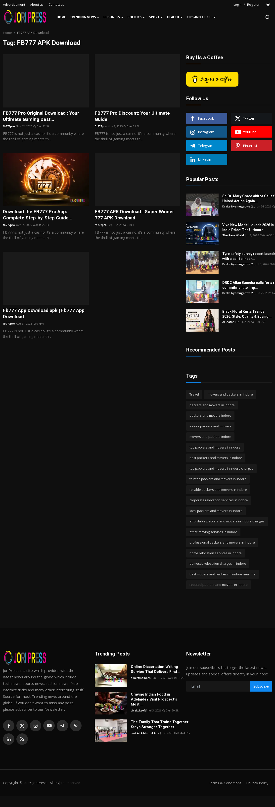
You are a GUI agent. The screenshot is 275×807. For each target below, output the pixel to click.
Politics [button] (136, 17)
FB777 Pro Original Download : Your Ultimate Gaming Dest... (43, 116)
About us (37, 4)
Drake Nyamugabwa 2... (238, 206)
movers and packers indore (210, 436)
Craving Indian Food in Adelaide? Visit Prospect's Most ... (154, 699)
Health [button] (175, 17)
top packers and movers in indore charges (221, 468)
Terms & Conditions (223, 782)
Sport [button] (156, 17)
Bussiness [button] (113, 17)
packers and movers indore (210, 415)
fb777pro (9, 127)
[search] (267, 17)
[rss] (22, 739)
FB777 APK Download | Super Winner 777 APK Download (136, 215)
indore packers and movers (210, 426)
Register (253, 4)
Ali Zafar (228, 322)
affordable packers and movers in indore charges (227, 521)
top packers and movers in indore (214, 447)
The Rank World (233, 235)
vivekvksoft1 (139, 710)
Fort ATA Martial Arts (145, 733)
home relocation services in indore (215, 553)
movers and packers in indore (230, 394)
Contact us (56, 4)
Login (237, 4)
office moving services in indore (213, 532)
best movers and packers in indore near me (222, 574)
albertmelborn (141, 678)
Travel (194, 394)
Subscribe (261, 686)
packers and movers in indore (212, 405)
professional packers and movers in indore (222, 542)
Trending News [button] (84, 17)
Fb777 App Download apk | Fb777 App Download (45, 314)
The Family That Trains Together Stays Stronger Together (159, 724)
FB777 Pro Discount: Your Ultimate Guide (134, 116)
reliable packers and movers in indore (218, 489)
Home (61, 17)
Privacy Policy (256, 782)
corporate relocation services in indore (218, 500)
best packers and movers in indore (215, 457)
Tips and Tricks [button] (201, 17)
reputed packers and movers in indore (218, 584)
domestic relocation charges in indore (217, 563)
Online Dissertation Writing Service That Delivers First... (155, 669)
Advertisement (14, 4)
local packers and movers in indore (215, 510)
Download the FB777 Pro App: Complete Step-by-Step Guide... (38, 215)
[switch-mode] (268, 5)
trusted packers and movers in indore (217, 479)
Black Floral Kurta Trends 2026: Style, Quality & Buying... (247, 313)
